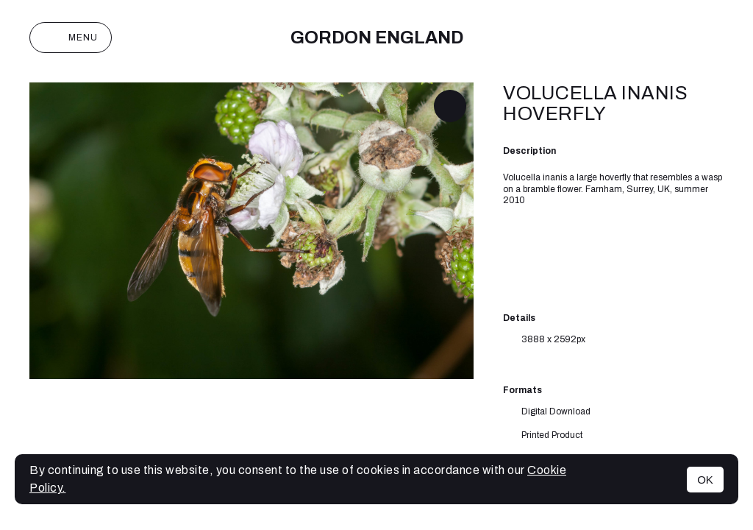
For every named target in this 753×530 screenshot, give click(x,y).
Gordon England (376, 37)
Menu (70, 37)
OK (705, 479)
